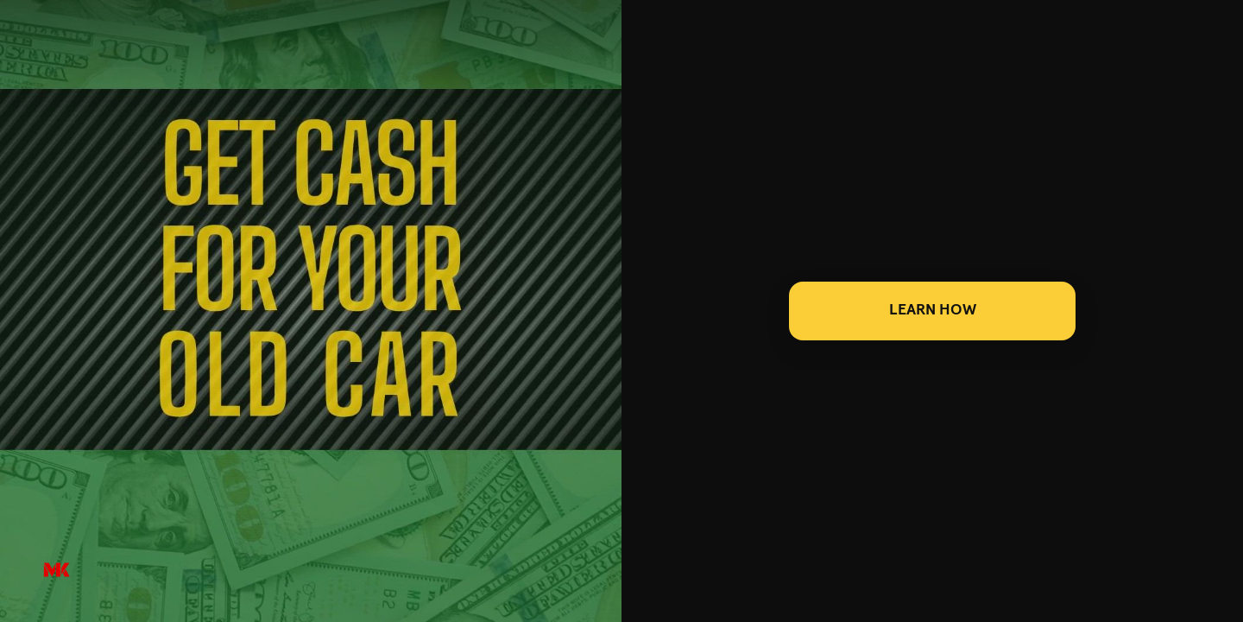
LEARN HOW (932, 310)
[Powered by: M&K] (56, 570)
